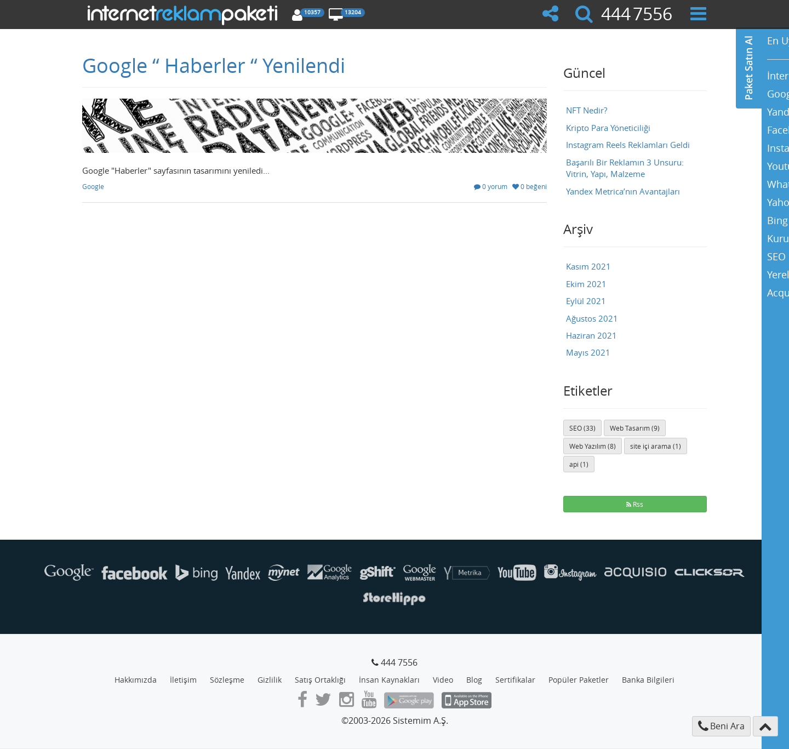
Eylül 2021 (586, 300)
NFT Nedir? (586, 110)
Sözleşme (227, 679)
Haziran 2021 (591, 335)
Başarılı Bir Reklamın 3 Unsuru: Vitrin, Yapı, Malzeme (625, 168)
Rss (634, 504)
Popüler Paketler (578, 679)
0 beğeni (529, 186)
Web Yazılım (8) (592, 446)
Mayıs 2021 (588, 352)
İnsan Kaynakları (389, 679)
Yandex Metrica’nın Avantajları (623, 191)
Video (443, 679)
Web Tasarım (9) (635, 428)
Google (93, 186)
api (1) (578, 464)
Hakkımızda (136, 679)
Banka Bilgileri (648, 679)
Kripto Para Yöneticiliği (608, 127)
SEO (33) (582, 428)
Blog (474, 679)
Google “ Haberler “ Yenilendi (213, 65)
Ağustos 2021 (592, 318)
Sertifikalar (515, 679)
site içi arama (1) (655, 446)
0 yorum (490, 186)
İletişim (183, 679)
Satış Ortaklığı (320, 679)
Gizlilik (270, 679)
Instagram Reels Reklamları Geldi (628, 144)
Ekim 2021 (586, 283)
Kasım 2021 (588, 266)
